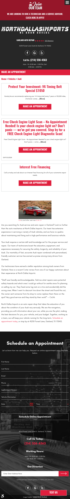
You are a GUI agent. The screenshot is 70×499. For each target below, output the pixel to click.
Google (34, 52)
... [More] (41, 99)
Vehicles (12, 79)
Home (3, 79)
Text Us (53, 493)
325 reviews (49, 41)
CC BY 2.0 (38, 220)
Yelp (41, 52)
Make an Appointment (35, 106)
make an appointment (13, 72)
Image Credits (27, 497)
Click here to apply (35, 18)
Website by (40, 497)
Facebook (27, 52)
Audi (20, 79)
